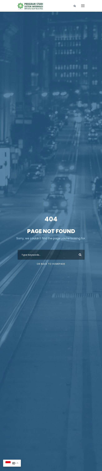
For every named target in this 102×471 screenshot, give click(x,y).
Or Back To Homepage (51, 263)
